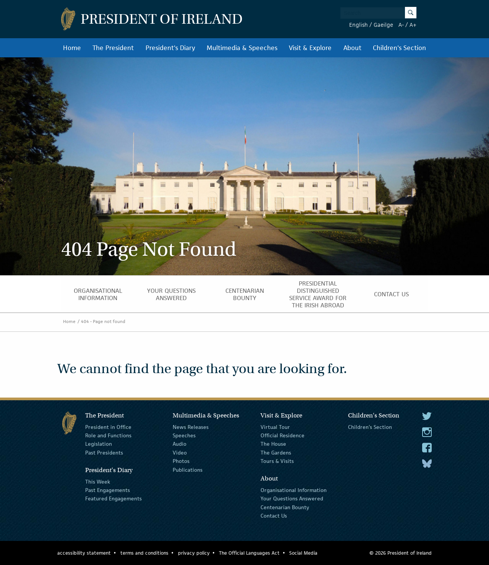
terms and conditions (144, 553)
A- (401, 24)
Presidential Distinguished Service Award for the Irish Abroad (318, 294)
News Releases (191, 426)
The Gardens (276, 452)
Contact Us (391, 294)
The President (113, 48)
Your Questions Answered (171, 294)
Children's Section (399, 48)
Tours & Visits (277, 461)
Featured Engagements (113, 498)
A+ (413, 24)
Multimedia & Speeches (242, 48)
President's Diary (170, 48)
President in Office (108, 426)
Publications (187, 469)
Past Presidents (104, 452)
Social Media (303, 553)
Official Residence (282, 435)
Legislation (98, 443)
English (358, 24)
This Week (97, 481)
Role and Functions (108, 435)
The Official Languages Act (249, 553)
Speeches (184, 435)
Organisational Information (98, 294)
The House (273, 443)
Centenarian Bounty (244, 294)
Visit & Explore (310, 48)
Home (72, 48)
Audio (179, 443)
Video (180, 452)
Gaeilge (383, 24)
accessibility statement (84, 553)
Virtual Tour (275, 426)
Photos (181, 461)
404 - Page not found (103, 321)
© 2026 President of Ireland (400, 553)
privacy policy (194, 553)
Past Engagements (107, 490)
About (352, 48)
